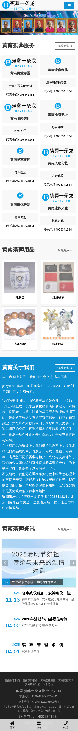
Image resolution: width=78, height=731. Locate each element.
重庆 (25, 710)
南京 (44, 706)
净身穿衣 (58, 127)
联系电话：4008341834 (39, 717)
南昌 (40, 710)
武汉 (51, 706)
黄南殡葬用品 (47, 680)
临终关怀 (20, 130)
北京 (29, 706)
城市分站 (48, 684)
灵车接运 (20, 172)
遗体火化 (58, 220)
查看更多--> (65, 46)
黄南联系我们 (32, 684)
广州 (59, 706)
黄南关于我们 (12, 680)
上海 (36, 706)
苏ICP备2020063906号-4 (45, 701)
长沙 (47, 710)
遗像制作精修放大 (57, 82)
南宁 (32, 710)
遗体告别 (20, 217)
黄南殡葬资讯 (65, 680)
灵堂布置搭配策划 (20, 86)
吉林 (55, 710)
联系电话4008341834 (20, 94)
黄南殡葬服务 (30, 680)
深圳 (66, 706)
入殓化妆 (58, 175)
